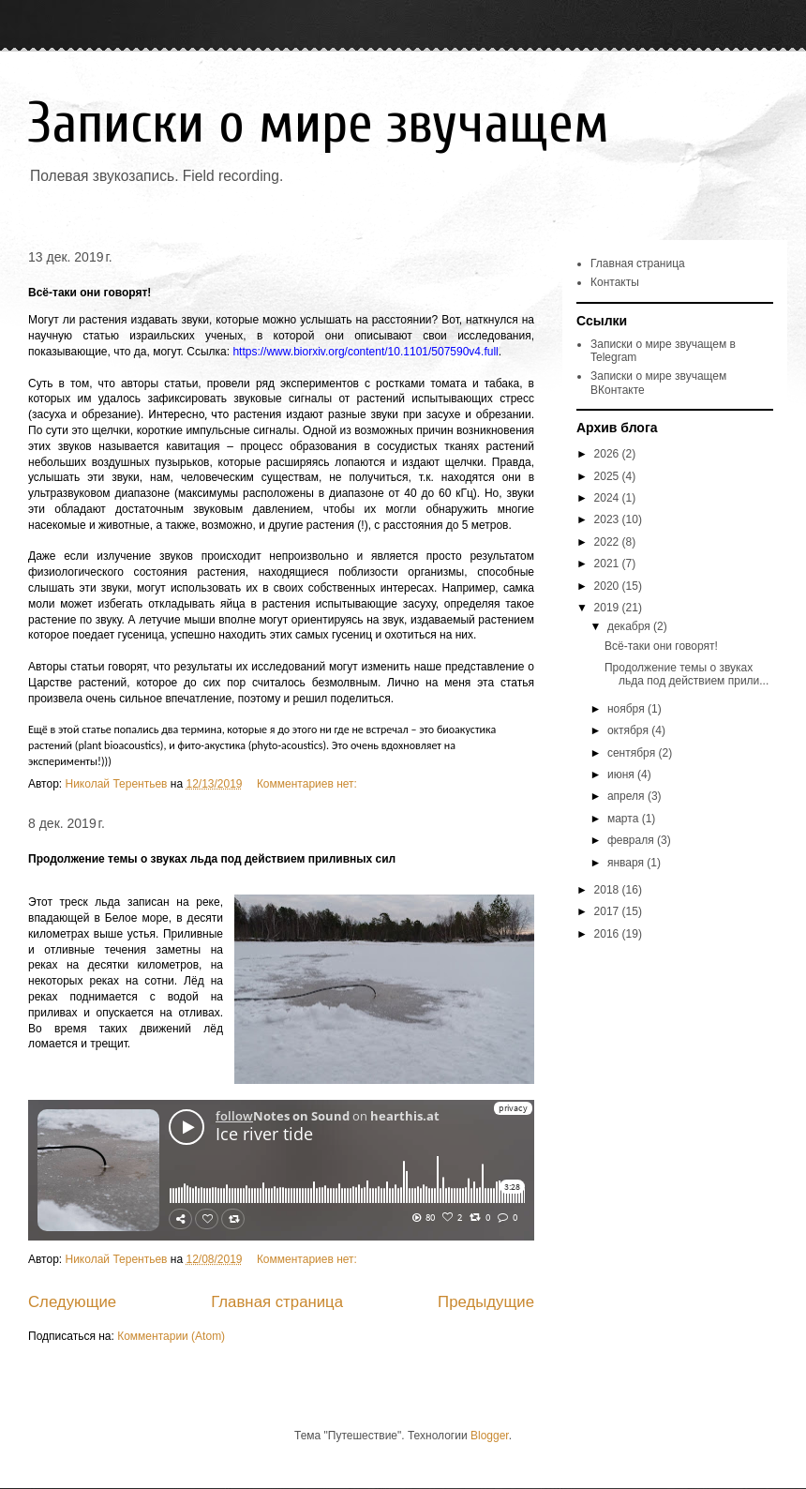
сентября (633, 753)
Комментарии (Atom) (171, 1336)
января (627, 862)
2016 (608, 933)
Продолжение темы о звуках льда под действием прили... (686, 674)
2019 (608, 607)
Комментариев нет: (308, 783)
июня (622, 774)
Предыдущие (486, 1302)
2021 (608, 563)
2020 (608, 586)
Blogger (489, 1435)
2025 (608, 476)
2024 (608, 497)
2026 (608, 453)
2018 (608, 889)
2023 (608, 519)
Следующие (72, 1302)
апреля (627, 796)
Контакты (614, 282)
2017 (608, 911)
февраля (632, 840)
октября (629, 730)
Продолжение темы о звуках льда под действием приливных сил (212, 858)
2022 (608, 542)
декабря (630, 626)
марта (624, 818)
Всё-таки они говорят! (89, 292)
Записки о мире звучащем (318, 124)
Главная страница (277, 1302)
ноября (627, 708)
